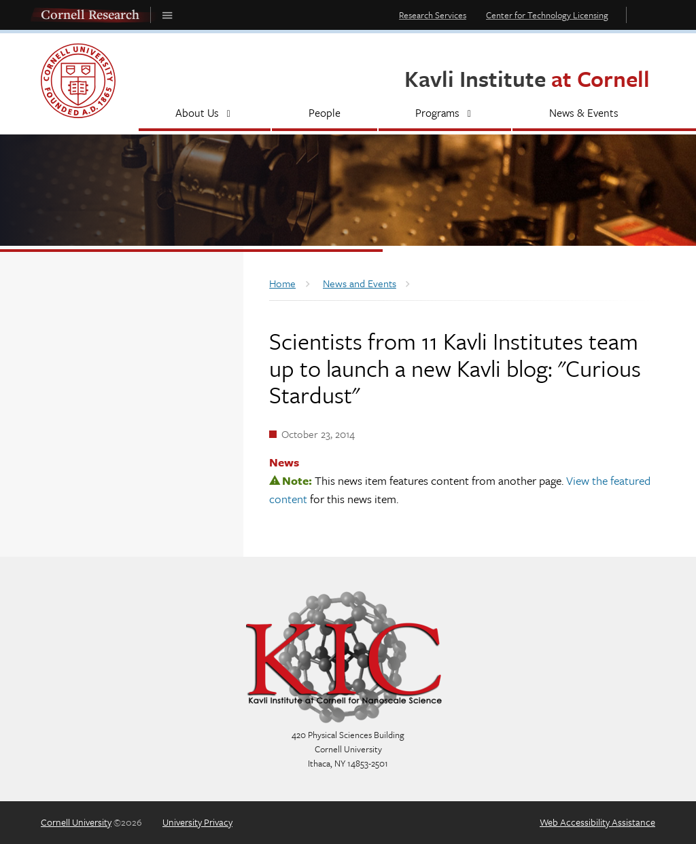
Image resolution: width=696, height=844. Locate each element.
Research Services (432, 15)
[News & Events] (584, 114)
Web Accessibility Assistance (597, 822)
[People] (325, 114)
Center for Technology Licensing (547, 15)
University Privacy (197, 822)
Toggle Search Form (644, 14)
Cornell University (76, 822)
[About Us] (205, 114)
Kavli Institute (527, 78)
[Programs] (445, 114)
